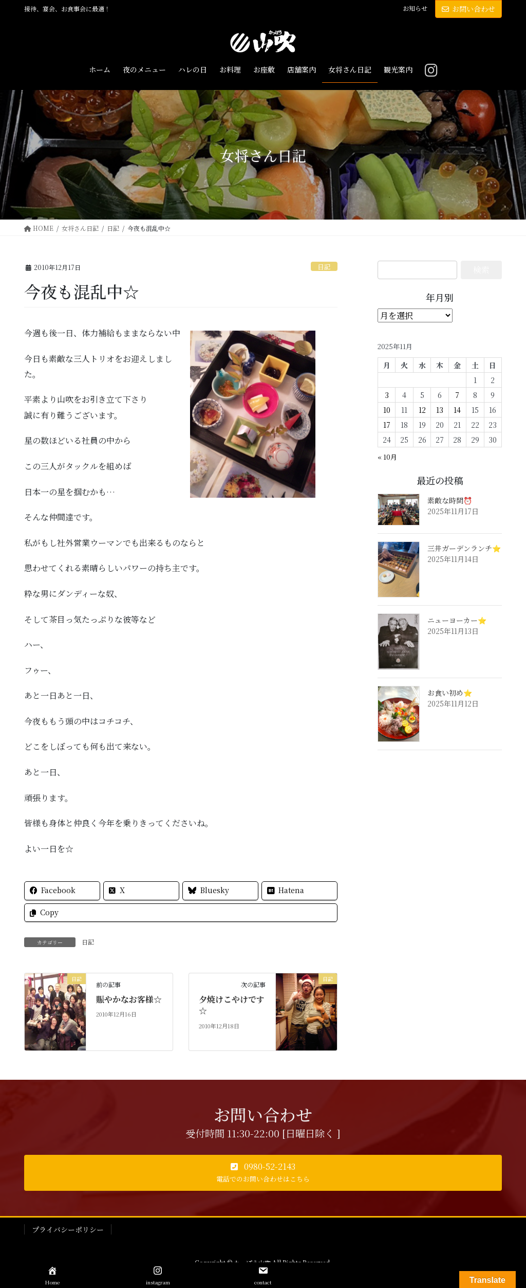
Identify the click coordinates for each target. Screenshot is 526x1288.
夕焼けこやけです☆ (232, 1005)
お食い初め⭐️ (449, 692)
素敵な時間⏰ (449, 500)
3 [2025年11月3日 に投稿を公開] (387, 395)
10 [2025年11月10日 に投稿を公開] (386, 410)
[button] (263, 1173)
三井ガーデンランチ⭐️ (464, 548)
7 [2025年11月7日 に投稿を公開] (457, 395)
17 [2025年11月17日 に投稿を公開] (386, 425)
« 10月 (387, 457)
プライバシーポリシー (68, 1229)
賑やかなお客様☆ (129, 999)
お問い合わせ (468, 9)
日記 (324, 266)
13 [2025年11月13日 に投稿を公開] (439, 410)
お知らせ (415, 8)
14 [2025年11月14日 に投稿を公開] (457, 410)
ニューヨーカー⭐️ (456, 620)
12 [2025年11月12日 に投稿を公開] (422, 410)
